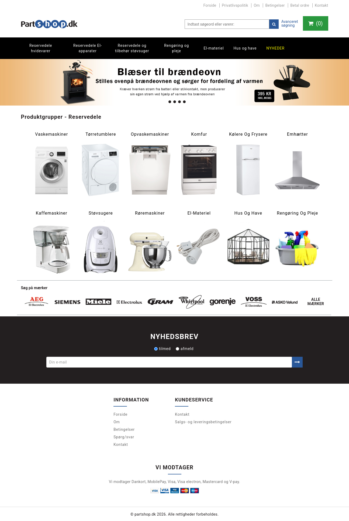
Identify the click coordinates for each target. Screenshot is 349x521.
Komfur (199, 134)
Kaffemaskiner (51, 213)
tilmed (162, 349)
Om (257, 5)
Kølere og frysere (248, 134)
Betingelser (275, 5)
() (315, 23)
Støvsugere (101, 213)
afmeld (184, 349)
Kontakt (321, 5)
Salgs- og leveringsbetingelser (203, 422)
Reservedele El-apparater (87, 48)
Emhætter (297, 134)
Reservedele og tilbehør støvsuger (132, 48)
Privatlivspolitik (235, 5)
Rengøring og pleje (176, 48)
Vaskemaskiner (51, 134)
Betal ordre (299, 5)
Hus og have (245, 48)
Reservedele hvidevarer (40, 48)
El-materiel (214, 48)
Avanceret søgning (289, 23)
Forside (209, 5)
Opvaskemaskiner (150, 134)
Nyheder (275, 48)
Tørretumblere (100, 134)
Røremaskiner (150, 213)
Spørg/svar (123, 437)
